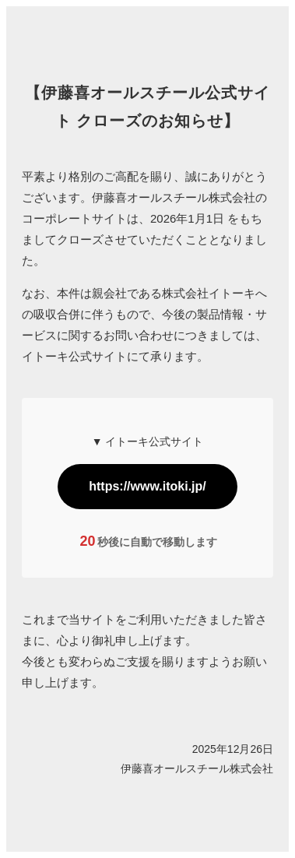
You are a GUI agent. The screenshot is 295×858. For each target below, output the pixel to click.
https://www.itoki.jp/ (147, 486)
